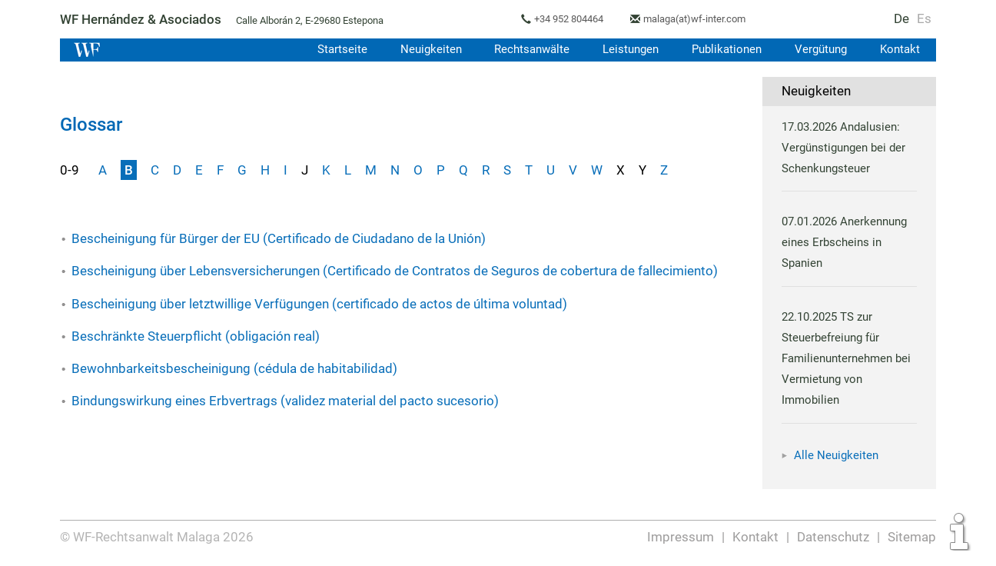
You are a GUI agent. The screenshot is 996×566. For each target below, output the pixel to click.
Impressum (682, 536)
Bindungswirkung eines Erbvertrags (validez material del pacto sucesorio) (283, 400)
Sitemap (912, 536)
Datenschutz (833, 536)
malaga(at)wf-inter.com (700, 19)
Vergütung (819, 49)
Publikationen (724, 49)
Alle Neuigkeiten (836, 455)
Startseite (334, 49)
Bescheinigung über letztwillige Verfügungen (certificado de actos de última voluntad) (318, 303)
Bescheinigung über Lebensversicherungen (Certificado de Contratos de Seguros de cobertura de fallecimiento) (393, 270)
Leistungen (627, 49)
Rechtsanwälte (526, 49)
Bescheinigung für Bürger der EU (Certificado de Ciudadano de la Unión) (278, 238)
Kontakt (899, 49)
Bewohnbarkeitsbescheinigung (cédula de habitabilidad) (233, 368)
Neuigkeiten (424, 49)
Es (924, 18)
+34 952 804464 (572, 19)
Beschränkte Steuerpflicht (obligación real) (194, 336)
